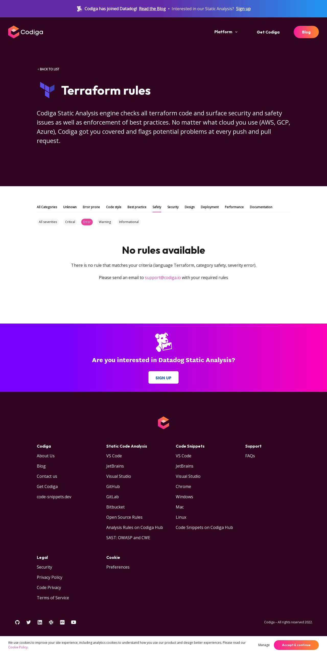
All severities (48, 222)
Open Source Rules (124, 517)
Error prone (91, 207)
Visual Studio (118, 476)
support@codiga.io (163, 277)
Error (87, 222)
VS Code (114, 456)
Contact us (47, 476)
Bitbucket (115, 507)
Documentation (261, 207)
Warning (105, 222)
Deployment (210, 207)
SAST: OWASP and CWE (128, 537)
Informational (129, 222)
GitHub (113, 486)
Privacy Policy (49, 577)
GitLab (112, 497)
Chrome (183, 486)
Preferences (118, 567)
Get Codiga (268, 32)
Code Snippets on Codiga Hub (204, 527)
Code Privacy (49, 587)
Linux (181, 517)
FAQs (250, 456)
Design (190, 207)
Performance (234, 207)
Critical (70, 222)
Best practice (136, 207)
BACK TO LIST (48, 69)
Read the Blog (152, 9)
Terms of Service (53, 598)
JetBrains (115, 466)
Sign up (243, 9)
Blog (306, 32)
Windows (184, 497)
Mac (180, 507)
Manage (264, 645)
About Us (46, 456)
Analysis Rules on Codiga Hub (134, 527)
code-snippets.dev (54, 497)
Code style (113, 207)
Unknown (70, 207)
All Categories (47, 207)
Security (173, 207)
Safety (157, 207)
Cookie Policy (18, 647)
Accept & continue (296, 645)
